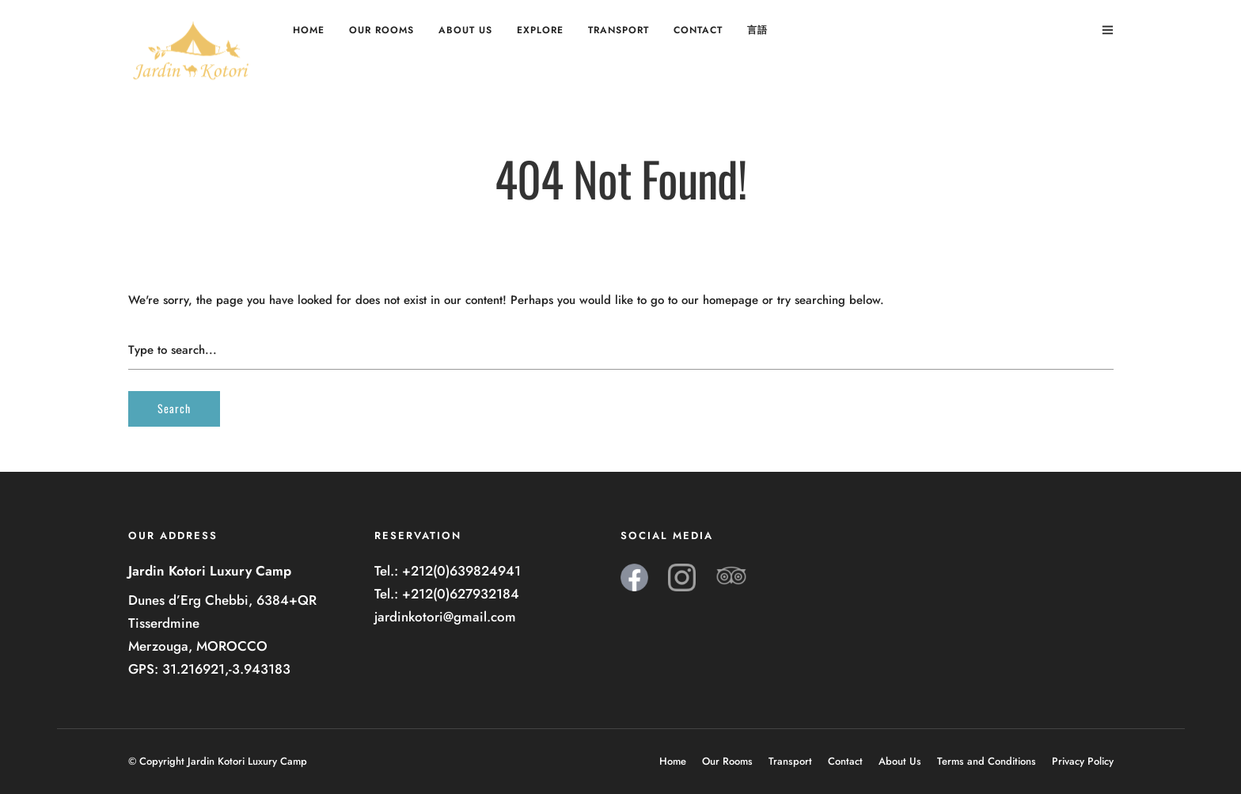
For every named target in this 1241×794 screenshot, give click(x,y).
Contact (698, 30)
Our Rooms (381, 30)
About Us (465, 30)
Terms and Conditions (986, 761)
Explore (540, 30)
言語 (757, 30)
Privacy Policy (1083, 761)
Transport (618, 30)
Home (308, 30)
